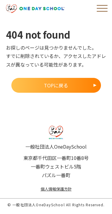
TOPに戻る (56, 85)
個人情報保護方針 (56, 189)
